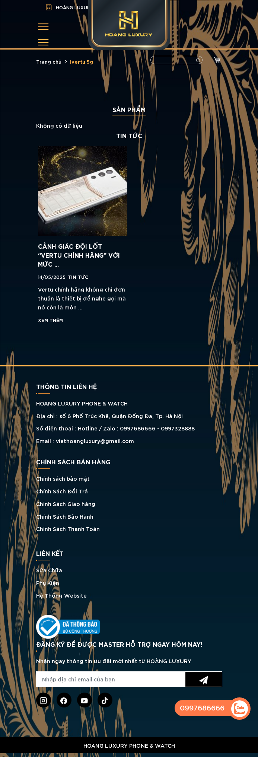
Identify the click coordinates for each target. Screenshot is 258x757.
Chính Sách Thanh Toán (68, 528)
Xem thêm (50, 320)
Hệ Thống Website (61, 595)
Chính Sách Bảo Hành (64, 516)
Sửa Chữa (49, 569)
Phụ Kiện (47, 582)
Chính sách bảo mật (63, 478)
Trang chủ (48, 61)
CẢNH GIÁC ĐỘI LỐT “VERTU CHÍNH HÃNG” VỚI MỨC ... (79, 255)
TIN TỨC (78, 277)
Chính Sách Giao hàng (65, 503)
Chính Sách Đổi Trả (62, 490)
